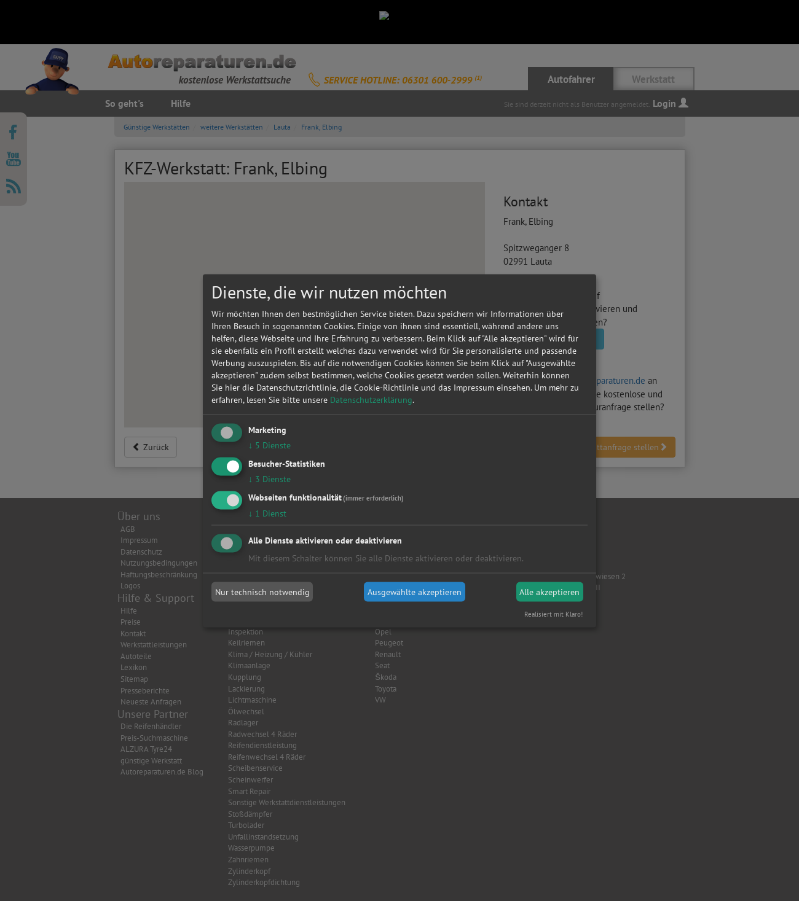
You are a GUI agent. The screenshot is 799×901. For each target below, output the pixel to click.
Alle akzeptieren (549, 592)
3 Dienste (269, 478)
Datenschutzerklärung (371, 399)
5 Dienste (269, 445)
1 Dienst (267, 512)
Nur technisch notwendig (262, 592)
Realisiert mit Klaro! (553, 613)
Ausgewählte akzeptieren (415, 592)
